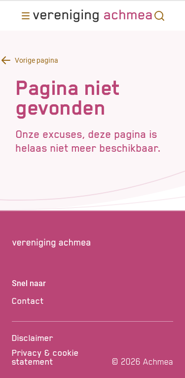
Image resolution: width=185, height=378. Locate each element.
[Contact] (92, 300)
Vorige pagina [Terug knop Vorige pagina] (36, 60)
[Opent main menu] (26, 16)
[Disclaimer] (60, 338)
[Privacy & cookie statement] (60, 357)
